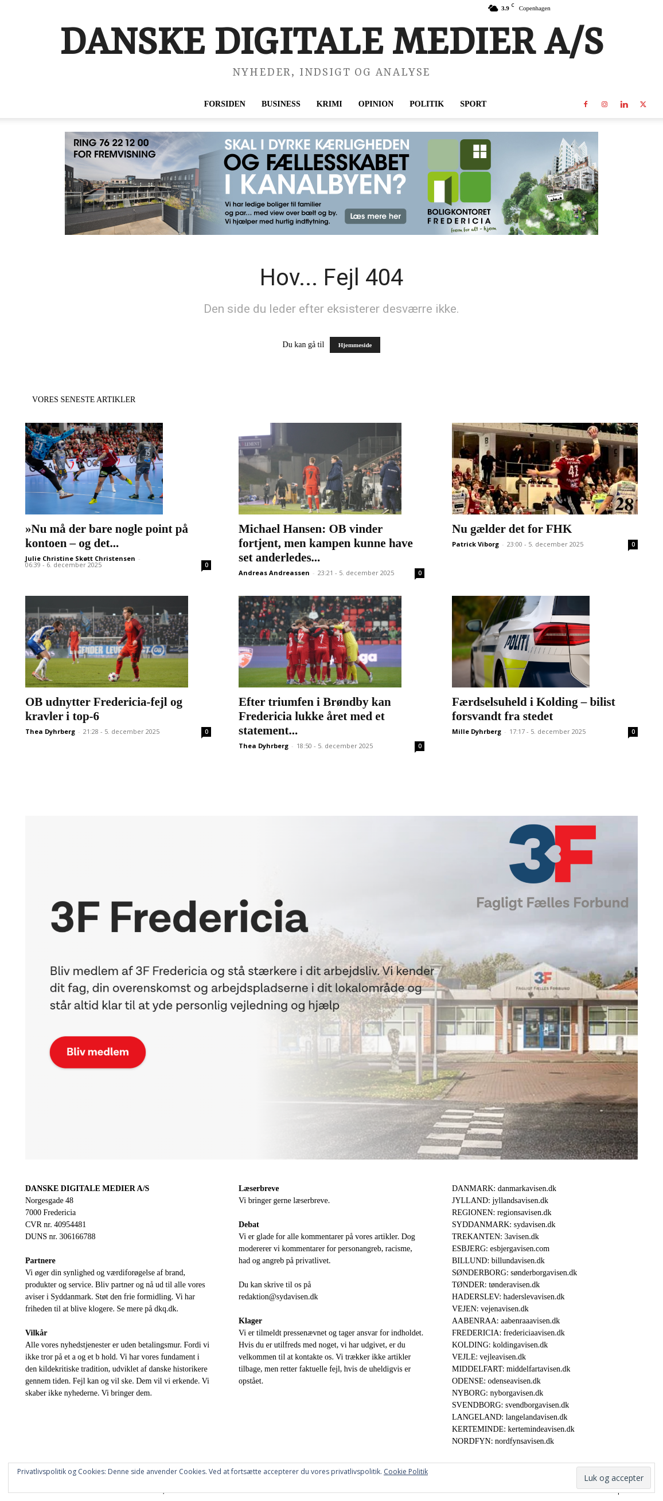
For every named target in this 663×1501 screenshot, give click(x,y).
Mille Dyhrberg (476, 731)
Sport (473, 104)
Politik (427, 104)
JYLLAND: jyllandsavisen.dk (500, 1200)
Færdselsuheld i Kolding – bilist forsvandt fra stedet (533, 709)
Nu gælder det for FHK (512, 529)
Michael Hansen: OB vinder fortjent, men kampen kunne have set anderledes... (326, 543)
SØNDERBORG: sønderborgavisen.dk (514, 1272)
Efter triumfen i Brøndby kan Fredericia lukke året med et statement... (315, 716)
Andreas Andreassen (274, 572)
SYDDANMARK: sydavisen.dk (503, 1224)
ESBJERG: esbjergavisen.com (500, 1248)
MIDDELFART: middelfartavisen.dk (511, 1369)
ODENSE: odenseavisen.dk (496, 1381)
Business (281, 104)
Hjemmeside (355, 344)
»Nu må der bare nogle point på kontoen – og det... (106, 536)
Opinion (375, 104)
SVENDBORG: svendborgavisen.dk (510, 1405)
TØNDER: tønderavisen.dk (496, 1284)
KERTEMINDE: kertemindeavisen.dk (513, 1429)
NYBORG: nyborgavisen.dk (497, 1393)
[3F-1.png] (331, 988)
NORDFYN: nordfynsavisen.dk (503, 1441)
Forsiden (224, 104)
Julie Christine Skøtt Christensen (80, 558)
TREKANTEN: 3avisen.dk (495, 1236)
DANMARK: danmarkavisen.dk (504, 1188)
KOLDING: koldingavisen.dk (500, 1345)
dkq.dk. (166, 1308)
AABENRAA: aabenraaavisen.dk (506, 1321)
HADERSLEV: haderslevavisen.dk (508, 1296)
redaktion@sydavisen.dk (278, 1296)
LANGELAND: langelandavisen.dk (509, 1417)
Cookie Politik (406, 1471)
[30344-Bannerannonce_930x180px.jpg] (331, 183)
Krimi (329, 104)
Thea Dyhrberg (50, 731)
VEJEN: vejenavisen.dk (490, 1308)
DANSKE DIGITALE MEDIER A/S (87, 1188)
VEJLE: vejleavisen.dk (489, 1357)
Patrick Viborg (475, 544)
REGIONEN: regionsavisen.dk (501, 1212)
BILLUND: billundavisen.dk (498, 1260)
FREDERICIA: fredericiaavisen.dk (508, 1333)
